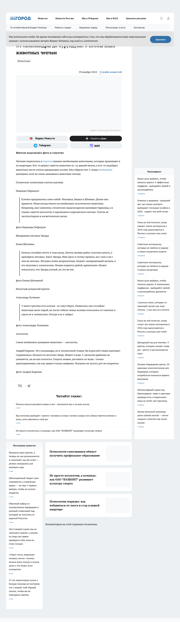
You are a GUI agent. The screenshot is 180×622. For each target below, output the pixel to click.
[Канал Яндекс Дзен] (96, 138)
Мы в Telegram (90, 18)
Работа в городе (63, 27)
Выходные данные (13, 572)
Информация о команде (15, 563)
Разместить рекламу (85, 566)
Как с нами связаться (85, 563)
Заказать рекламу (136, 18)
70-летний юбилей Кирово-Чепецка (28, 27)
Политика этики (47, 559)
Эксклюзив (139, 27)
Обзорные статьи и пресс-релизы (19, 566)
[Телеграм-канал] (42, 145)
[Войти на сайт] (168, 18)
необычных (105, 169)
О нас (8, 559)
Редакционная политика (50, 563)
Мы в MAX (112, 18)
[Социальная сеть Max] (96, 145)
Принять (161, 39)
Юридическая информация (87, 559)
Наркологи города (88, 27)
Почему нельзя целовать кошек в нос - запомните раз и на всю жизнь (69, 406)
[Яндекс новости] (42, 138)
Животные (24, 61)
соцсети (47, 161)
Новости (43, 18)
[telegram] (30, 386)
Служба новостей (111, 72)
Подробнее (92, 593)
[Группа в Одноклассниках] (136, 547)
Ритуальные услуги (115, 27)
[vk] (20, 386)
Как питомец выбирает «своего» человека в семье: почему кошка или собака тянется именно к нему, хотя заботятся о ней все (69, 419)
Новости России (64, 18)
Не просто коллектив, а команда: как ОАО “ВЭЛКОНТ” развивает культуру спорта (69, 432)
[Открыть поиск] (161, 18)
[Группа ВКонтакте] (129, 547)
